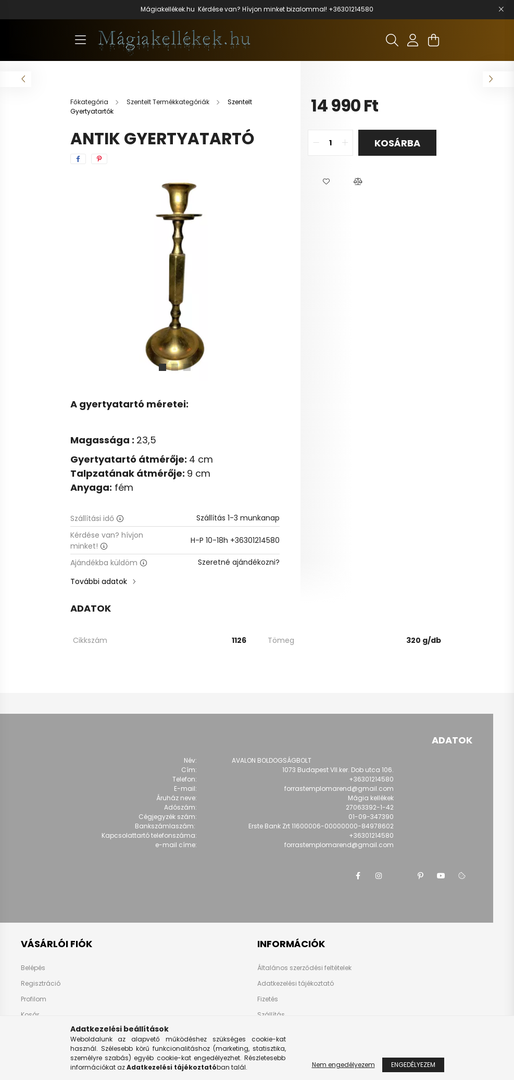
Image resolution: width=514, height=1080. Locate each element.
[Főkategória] (90, 101)
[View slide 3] (187, 367)
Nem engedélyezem (343, 1064)
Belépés (33, 968)
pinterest (420, 875)
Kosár (30, 1015)
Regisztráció (40, 983)
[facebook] (78, 159)
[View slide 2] (175, 367)
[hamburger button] (80, 40)
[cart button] (433, 40)
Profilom (33, 999)
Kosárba (397, 143)
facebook (357, 875)
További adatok (98, 581)
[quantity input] (330, 142)
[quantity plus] (345, 143)
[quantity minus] (316, 143)
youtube (441, 875)
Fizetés (267, 999)
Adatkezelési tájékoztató (295, 983)
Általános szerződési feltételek (304, 967)
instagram (378, 875)
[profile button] (413, 40)
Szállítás (271, 1014)
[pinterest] (99, 159)
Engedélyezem (413, 1064)
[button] (326, 181)
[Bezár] (501, 9)
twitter (399, 875)
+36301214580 (351, 9)
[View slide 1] (162, 367)
